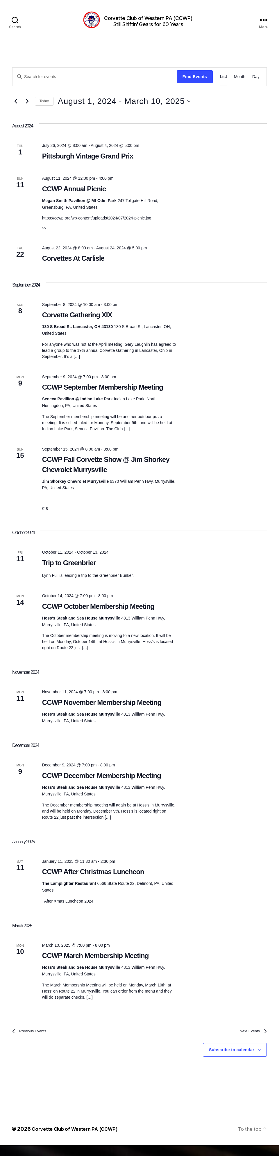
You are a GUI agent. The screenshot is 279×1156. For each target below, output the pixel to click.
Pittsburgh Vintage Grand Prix (87, 165)
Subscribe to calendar (231, 1060)
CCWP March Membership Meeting (95, 964)
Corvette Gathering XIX (77, 323)
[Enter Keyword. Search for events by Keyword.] (94, 85)
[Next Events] (27, 110)
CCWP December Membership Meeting (101, 784)
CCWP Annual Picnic (74, 197)
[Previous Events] (15, 110)
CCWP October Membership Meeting (98, 615)
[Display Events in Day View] (256, 85)
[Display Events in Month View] (239, 85)
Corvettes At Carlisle (73, 267)
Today (44, 110)
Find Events (195, 85)
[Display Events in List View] (223, 85)
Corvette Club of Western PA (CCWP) (78, 1140)
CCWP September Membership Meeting (102, 396)
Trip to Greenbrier (69, 571)
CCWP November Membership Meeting (101, 711)
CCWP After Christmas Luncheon (93, 880)
